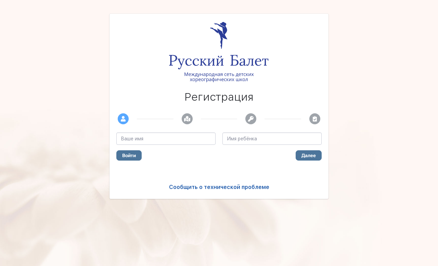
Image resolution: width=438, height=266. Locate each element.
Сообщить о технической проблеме (219, 187)
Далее (308, 155)
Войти (129, 155)
